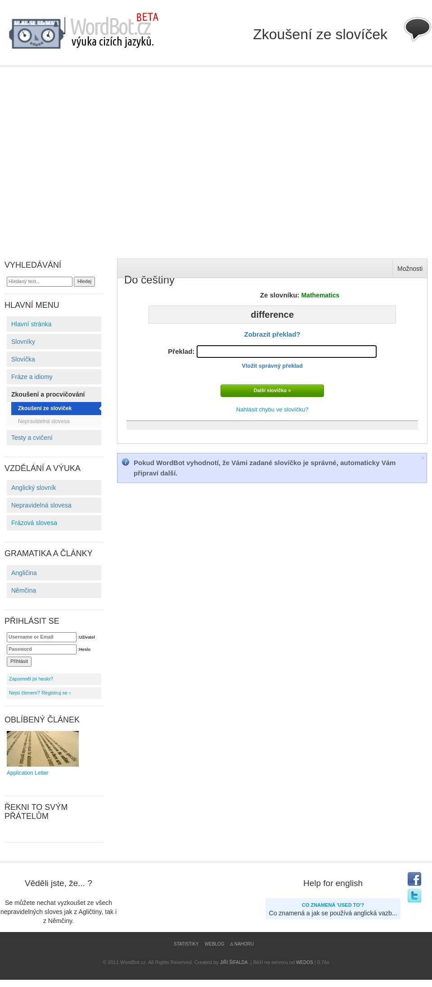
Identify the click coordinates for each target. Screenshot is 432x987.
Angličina (24, 572)
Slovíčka (23, 359)
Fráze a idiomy (32, 376)
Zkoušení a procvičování (48, 394)
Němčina (23, 590)
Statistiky (186, 943)
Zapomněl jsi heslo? (31, 678)
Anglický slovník (33, 487)
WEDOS (304, 962)
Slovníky (23, 341)
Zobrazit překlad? (272, 334)
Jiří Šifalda (234, 962)
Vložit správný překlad (272, 365)
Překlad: (272, 357)
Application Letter (43, 753)
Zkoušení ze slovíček (45, 408)
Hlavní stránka (31, 324)
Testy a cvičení (32, 437)
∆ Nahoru (242, 943)
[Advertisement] (84, 156)
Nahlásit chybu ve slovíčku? (272, 409)
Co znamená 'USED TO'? (333, 905)
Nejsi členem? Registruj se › (40, 692)
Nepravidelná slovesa (44, 421)
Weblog (215, 943)
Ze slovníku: (300, 295)
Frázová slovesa (34, 522)
